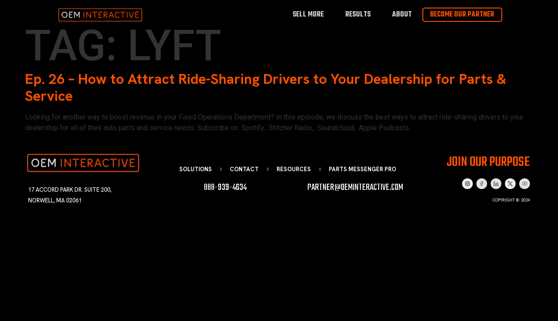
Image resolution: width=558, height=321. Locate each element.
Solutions (195, 169)
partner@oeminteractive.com (355, 187)
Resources (294, 169)
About (402, 14)
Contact (244, 169)
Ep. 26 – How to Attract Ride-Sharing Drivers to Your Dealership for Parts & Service (265, 87)
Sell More (308, 14)
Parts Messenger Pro (362, 169)
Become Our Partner (462, 14)
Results (358, 14)
